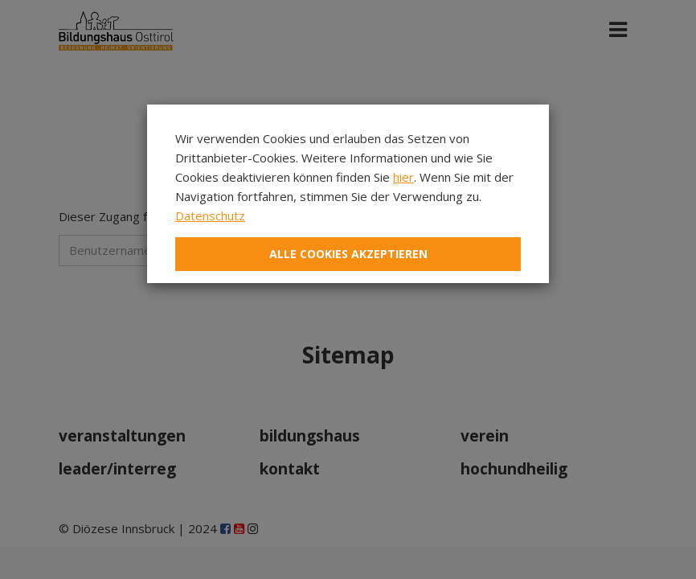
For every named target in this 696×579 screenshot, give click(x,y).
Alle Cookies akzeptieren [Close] (348, 253)
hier (403, 177)
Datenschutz (210, 215)
